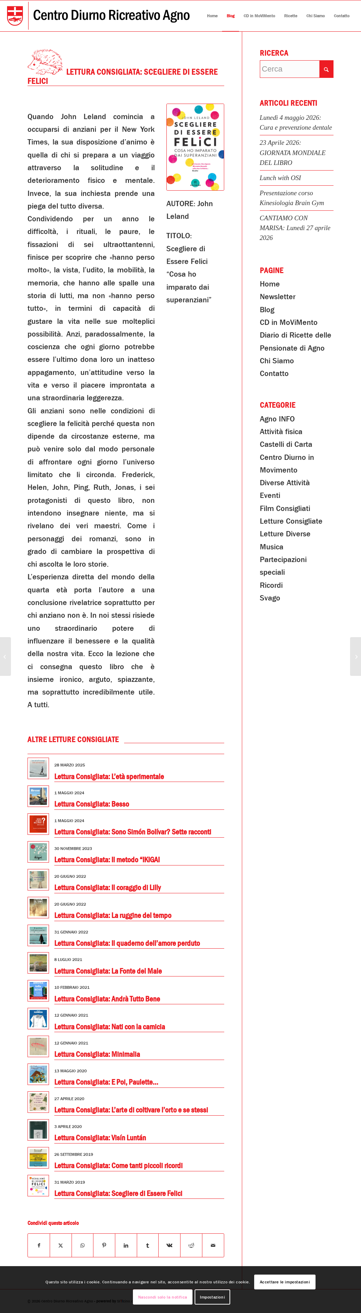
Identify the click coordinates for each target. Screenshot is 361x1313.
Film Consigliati (285, 508)
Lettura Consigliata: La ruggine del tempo (112, 915)
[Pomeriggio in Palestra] (355, 656)
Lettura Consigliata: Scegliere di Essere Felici (118, 1193)
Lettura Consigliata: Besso (91, 804)
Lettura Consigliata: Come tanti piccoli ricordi (118, 1166)
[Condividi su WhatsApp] (82, 1245)
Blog (267, 310)
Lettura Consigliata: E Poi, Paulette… (106, 1082)
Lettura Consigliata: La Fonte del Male (108, 971)
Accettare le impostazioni (285, 1282)
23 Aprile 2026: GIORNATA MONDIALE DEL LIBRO (293, 152)
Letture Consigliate (291, 521)
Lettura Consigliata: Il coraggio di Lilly (107, 888)
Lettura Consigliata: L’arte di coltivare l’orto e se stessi (131, 1110)
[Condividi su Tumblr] (148, 1245)
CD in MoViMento (289, 322)
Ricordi (271, 585)
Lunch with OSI (280, 177)
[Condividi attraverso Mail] (213, 1245)
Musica (271, 547)
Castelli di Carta (286, 444)
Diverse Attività (285, 483)
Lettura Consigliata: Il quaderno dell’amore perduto (127, 943)
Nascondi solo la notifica (162, 1297)
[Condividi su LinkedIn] (126, 1245)
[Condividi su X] (61, 1245)
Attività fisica (281, 432)
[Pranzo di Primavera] (5, 656)
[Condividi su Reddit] (191, 1245)
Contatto (274, 373)
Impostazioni (212, 1297)
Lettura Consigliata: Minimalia (97, 1054)
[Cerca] (297, 69)
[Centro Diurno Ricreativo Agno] (98, 15)
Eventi (270, 495)
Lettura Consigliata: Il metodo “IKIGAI (107, 860)
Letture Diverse (285, 534)
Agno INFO (277, 419)
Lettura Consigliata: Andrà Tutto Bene (107, 999)
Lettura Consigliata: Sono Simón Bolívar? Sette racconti (132, 832)
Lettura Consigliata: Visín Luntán (100, 1138)
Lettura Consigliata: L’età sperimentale (109, 777)
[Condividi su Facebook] (39, 1245)
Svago (270, 598)
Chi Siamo (277, 361)
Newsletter (277, 297)
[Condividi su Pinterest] (104, 1245)
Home (270, 284)
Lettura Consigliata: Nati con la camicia (109, 1027)
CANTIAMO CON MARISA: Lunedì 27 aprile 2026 (295, 227)
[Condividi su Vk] (169, 1245)
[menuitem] (212, 15)
